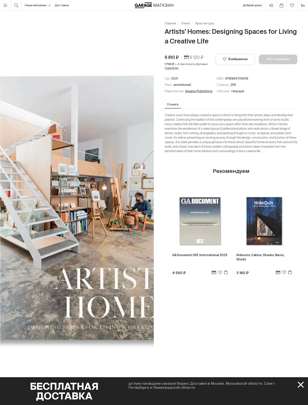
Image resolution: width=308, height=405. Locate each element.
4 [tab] (149, 215)
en (303, 5)
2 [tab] (149, 205)
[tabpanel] (77, 208)
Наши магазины (37, 5)
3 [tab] (149, 210)
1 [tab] (149, 201)
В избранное (235, 59)
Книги (185, 23)
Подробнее (171, 68)
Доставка (62, 5)
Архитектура (204, 23)
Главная (170, 23)
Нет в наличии (278, 59)
